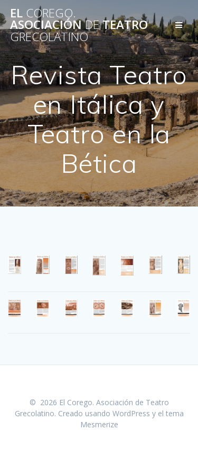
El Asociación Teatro (79, 25)
